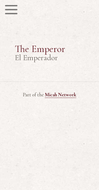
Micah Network (60, 95)
